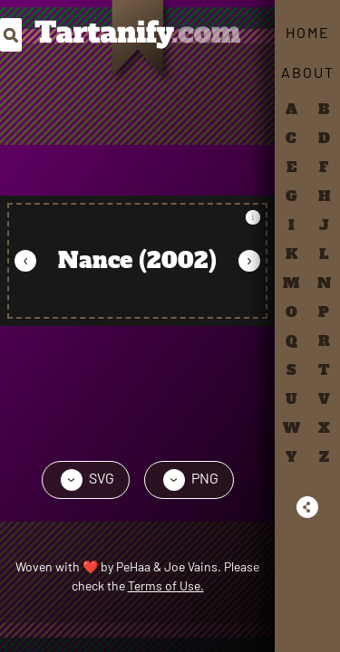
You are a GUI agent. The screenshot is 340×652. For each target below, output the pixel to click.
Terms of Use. (166, 585)
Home (308, 32)
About (308, 72)
